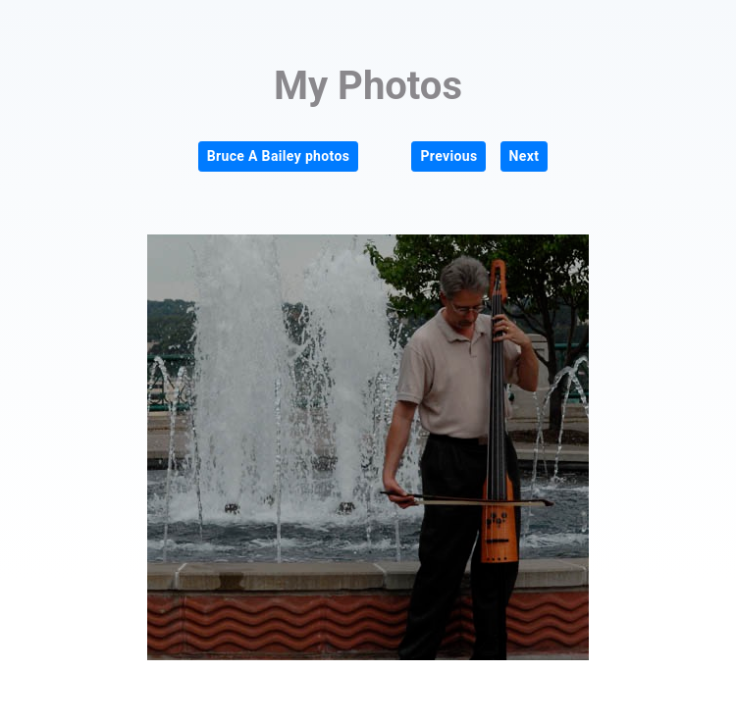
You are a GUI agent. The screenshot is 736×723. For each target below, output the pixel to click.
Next (524, 156)
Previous (448, 156)
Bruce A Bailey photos (278, 156)
